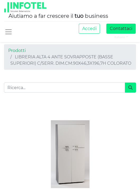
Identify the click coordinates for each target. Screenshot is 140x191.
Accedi (89, 28)
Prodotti (17, 50)
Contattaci (121, 28)
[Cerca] (130, 88)
